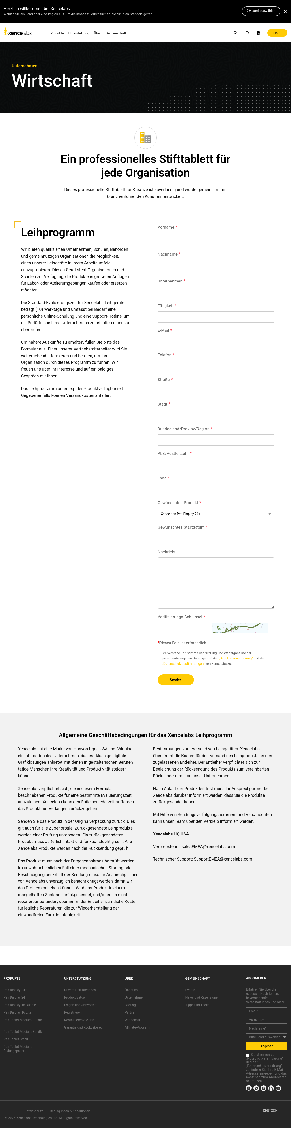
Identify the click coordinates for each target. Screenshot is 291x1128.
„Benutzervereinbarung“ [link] (236, 658)
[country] (266, 1037)
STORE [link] (277, 32)
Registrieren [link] (73, 1012)
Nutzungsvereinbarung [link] (264, 1058)
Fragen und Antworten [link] (80, 1005)
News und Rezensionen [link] (202, 997)
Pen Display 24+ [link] (15, 990)
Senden (176, 680)
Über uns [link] (131, 990)
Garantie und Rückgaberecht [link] (85, 1027)
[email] (266, 1011)
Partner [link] (130, 1012)
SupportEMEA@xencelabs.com (223, 859)
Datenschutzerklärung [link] (264, 1066)
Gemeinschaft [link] (116, 33)
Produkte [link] (57, 33)
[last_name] (266, 1028)
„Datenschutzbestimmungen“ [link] (183, 664)
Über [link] (97, 33)
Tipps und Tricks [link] (197, 1005)
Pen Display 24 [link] (14, 997)
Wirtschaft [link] (132, 1020)
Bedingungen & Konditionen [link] (70, 1111)
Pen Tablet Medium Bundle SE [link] (23, 1022)
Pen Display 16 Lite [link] (17, 1012)
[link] (18, 33)
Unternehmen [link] (134, 997)
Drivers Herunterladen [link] (80, 990)
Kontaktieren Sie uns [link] (79, 1020)
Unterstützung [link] (78, 33)
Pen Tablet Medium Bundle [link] (23, 1032)
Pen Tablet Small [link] (16, 1039)
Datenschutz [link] (34, 1111)
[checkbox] (247, 1055)
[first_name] (266, 1020)
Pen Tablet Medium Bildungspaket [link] (18, 1049)
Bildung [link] (130, 1005)
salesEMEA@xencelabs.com (208, 846)
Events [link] (190, 990)
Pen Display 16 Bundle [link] (20, 1005)
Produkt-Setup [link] (74, 997)
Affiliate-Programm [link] (138, 1027)
